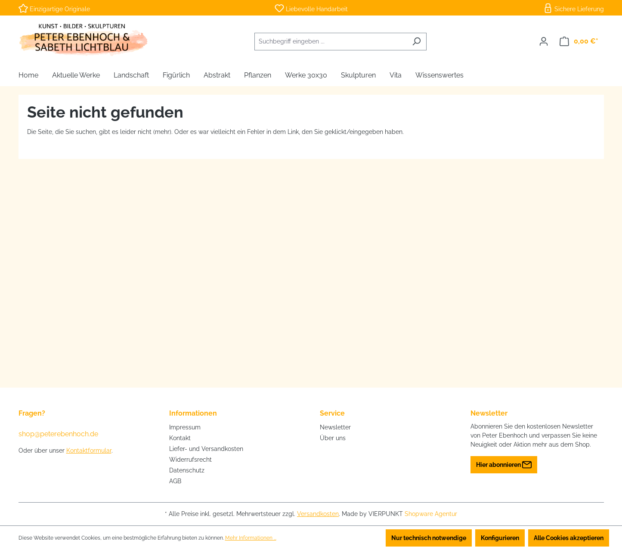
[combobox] (330, 41)
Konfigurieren (500, 537)
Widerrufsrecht (190, 459)
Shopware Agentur (431, 513)
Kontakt (180, 438)
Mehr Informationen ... (250, 538)
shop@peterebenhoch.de (58, 434)
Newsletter (335, 427)
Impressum (185, 427)
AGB (175, 481)
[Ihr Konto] (543, 41)
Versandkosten (318, 513)
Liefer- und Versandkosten (206, 448)
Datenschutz (186, 470)
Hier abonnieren (504, 462)
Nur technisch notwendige (428, 537)
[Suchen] (416, 41)
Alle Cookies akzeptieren (568, 537)
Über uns (333, 438)
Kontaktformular (88, 450)
